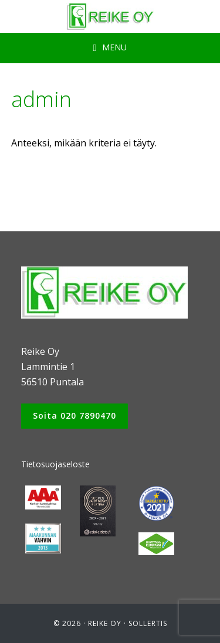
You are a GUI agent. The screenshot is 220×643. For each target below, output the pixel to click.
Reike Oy (104, 623)
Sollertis (147, 623)
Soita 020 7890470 (74, 415)
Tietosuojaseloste (55, 464)
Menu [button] (114, 47)
